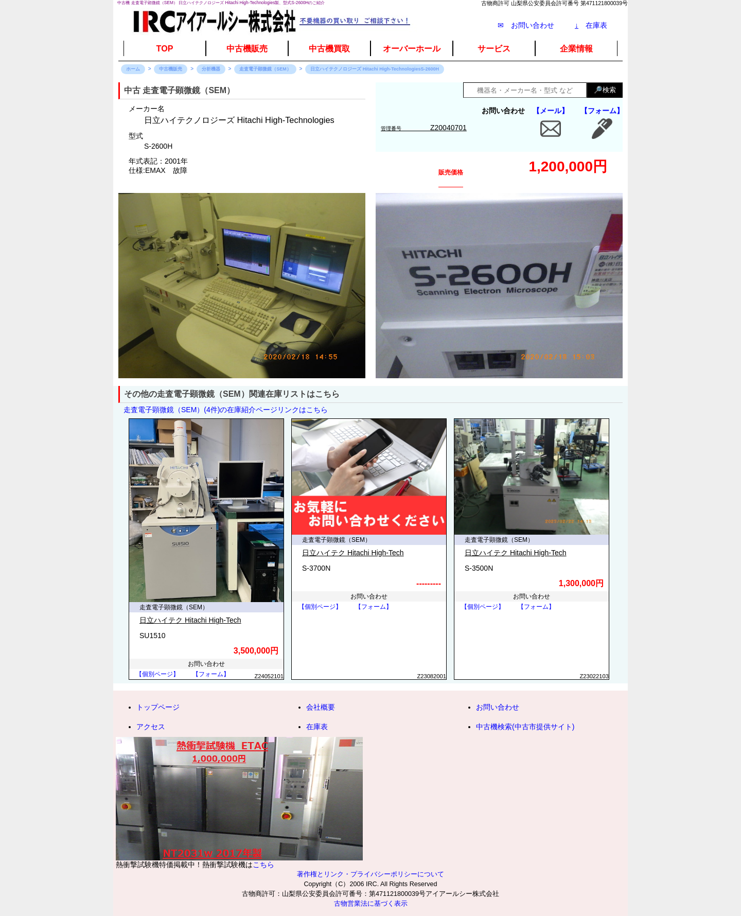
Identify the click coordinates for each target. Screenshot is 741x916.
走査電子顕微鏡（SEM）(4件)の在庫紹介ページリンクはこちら (225, 410)
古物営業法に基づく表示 (371, 903)
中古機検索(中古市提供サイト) (525, 727)
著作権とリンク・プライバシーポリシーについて (370, 874)
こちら (263, 864)
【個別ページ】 (157, 674)
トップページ (158, 707)
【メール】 (551, 111)
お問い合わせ (497, 707)
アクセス (150, 727)
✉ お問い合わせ (526, 25)
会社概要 (320, 707)
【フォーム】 (602, 111)
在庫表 (591, 25)
